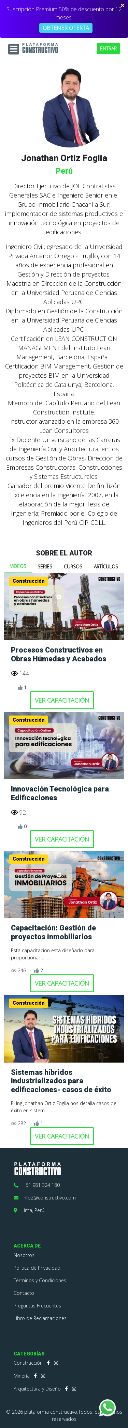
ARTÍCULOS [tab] (106, 566)
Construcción (28, 1363)
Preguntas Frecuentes (37, 1305)
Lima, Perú (29, 1210)
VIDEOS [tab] (18, 566)
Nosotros (24, 1255)
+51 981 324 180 (37, 1185)
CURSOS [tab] (73, 566)
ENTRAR (108, 48)
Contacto (24, 1293)
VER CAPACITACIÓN (62, 700)
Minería (22, 1375)
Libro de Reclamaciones (40, 1318)
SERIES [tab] (45, 566)
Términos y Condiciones (40, 1280)
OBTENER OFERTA (66, 28)
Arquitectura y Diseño (37, 1388)
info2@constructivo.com (45, 1197)
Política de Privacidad (37, 1268)
